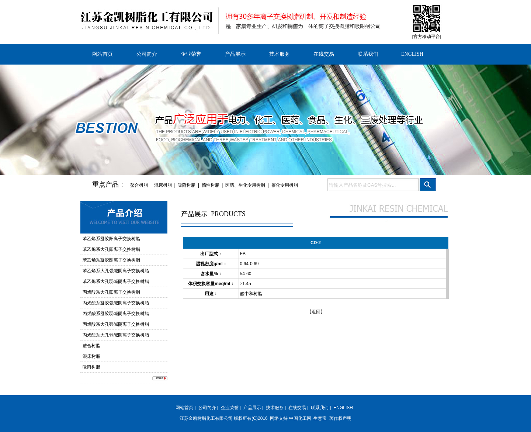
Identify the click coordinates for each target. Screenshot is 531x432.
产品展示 (235, 54)
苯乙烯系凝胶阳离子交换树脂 (111, 238)
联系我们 (368, 54)
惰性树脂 (210, 185)
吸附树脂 (186, 185)
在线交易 (323, 54)
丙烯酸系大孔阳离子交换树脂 (111, 292)
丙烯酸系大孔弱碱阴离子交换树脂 (116, 335)
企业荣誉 (191, 54)
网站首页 (102, 54)
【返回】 (316, 311)
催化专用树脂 (284, 185)
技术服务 (279, 54)
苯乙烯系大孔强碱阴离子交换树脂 (116, 270)
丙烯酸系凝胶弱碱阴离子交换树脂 (116, 313)
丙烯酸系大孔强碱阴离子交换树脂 (116, 324)
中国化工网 (300, 418)
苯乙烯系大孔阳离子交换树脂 (111, 249)
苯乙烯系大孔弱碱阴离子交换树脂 (116, 281)
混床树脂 (163, 185)
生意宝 (320, 418)
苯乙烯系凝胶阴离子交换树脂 (111, 260)
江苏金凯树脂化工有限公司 (206, 418)
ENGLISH (412, 54)
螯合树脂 (139, 185)
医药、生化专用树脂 (245, 185)
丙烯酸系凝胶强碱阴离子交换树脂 (116, 302)
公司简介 (146, 54)
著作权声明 (340, 418)
